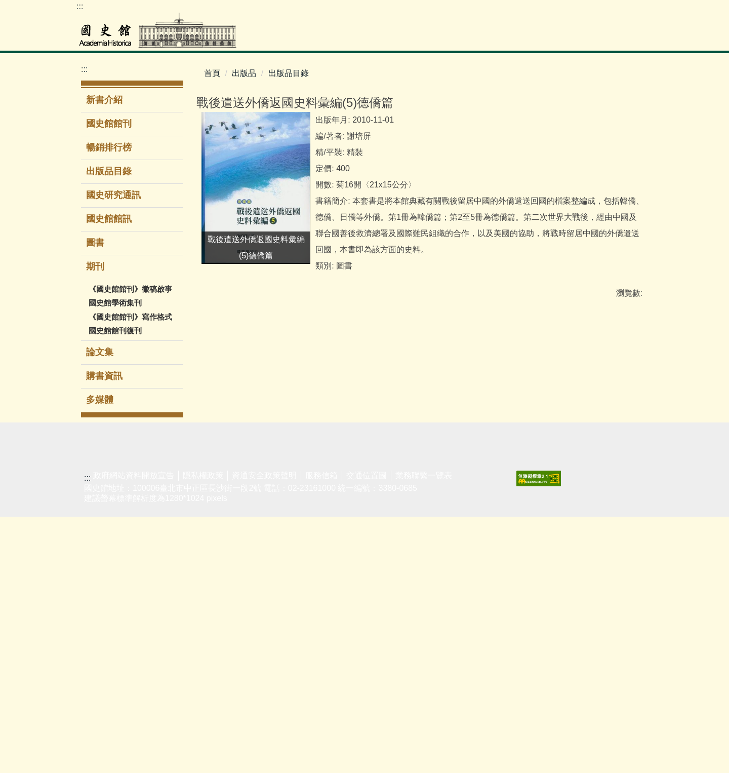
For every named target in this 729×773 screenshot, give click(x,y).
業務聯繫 (548, 491)
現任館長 (483, 522)
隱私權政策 (203, 731)
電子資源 (158, 570)
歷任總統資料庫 (100, 559)
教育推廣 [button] (485, 37)
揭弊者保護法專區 (621, 543)
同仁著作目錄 (491, 611)
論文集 (99, 352)
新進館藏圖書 (166, 554)
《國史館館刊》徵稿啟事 (130, 289)
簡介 (475, 491)
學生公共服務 (296, 507)
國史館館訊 (109, 219)
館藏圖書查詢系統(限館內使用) (167, 502)
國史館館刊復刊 (115, 330)
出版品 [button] (531, 37)
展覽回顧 (223, 522)
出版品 (244, 73)
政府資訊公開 (426, 522)
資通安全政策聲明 (264, 731)
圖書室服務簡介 (166, 533)
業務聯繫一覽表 (423, 731)
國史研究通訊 (113, 195)
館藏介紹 (92, 675)
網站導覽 (602, 10)
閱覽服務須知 (100, 659)
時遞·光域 (289, 549)
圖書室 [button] (390, 37)
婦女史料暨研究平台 (100, 638)
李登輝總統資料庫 (100, 612)
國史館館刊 (109, 124)
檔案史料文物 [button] (335, 37)
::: (79, 6)
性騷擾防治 (617, 522)
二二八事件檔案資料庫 (100, 533)
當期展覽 (223, 507)
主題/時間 (224, 491)
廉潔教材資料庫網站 (621, 569)
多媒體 (99, 400)
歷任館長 (483, 538)
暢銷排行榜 (109, 147)
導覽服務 (223, 554)
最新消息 (418, 491)
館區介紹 (483, 569)
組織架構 (483, 554)
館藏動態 (92, 690)
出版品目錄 (109, 171)
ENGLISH (581, 10)
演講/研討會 (293, 491)
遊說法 (609, 507)
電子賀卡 (483, 627)
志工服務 (223, 569)
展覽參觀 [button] (435, 37)
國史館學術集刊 (115, 302)
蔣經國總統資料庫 (100, 585)
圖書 (95, 243)
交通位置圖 (366, 731)
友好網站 (613, 491)
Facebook (642, 10)
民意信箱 (548, 522)
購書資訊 (104, 376)
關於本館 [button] (627, 37)
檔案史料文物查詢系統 (100, 506)
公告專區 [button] (576, 37)
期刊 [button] (96, 266)
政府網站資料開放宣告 (133, 731)
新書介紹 (104, 100)
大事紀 (479, 507)
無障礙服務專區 (491, 590)
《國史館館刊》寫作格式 (130, 317)
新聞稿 (414, 507)
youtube (622, 10)
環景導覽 (223, 538)
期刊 (345, 554)
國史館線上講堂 (296, 527)
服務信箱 (321, 731)
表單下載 (548, 507)
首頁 (212, 73)
